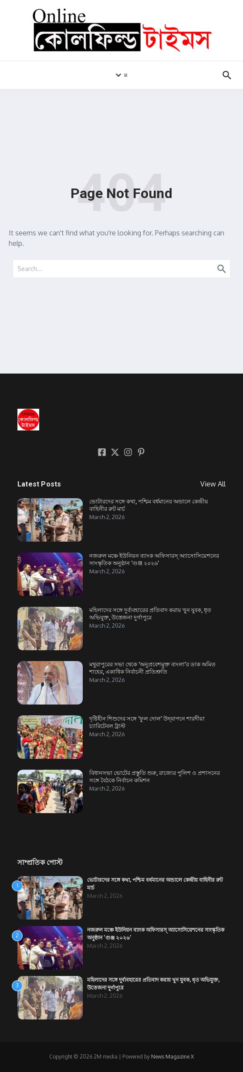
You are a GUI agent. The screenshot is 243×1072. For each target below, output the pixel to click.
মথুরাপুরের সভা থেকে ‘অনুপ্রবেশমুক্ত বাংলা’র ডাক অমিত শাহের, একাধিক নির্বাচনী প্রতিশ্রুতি (152, 668)
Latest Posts (39, 484)
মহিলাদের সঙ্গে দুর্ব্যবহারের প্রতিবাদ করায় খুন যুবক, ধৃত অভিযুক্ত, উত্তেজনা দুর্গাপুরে (150, 614)
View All (213, 484)
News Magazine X (172, 1056)
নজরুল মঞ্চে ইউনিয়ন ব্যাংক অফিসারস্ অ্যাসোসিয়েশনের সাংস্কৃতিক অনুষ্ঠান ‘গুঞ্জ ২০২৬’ (154, 559)
